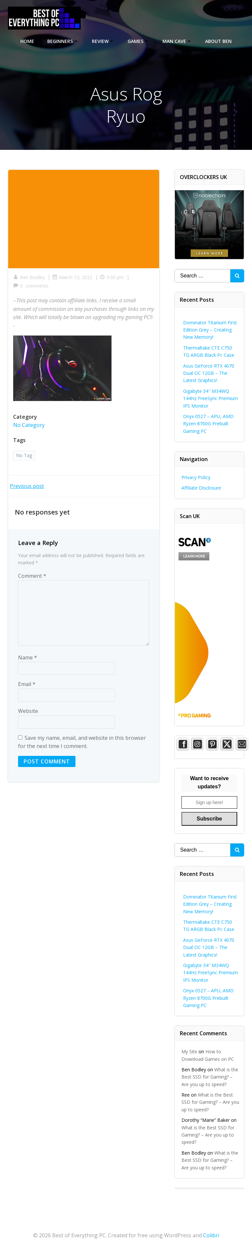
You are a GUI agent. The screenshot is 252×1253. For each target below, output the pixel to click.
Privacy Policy (195, 477)
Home (27, 41)
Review (103, 41)
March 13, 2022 (72, 277)
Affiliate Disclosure (201, 488)
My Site (189, 1051)
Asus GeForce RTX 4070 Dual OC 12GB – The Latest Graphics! (208, 373)
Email (26, 684)
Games (138, 41)
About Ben (218, 41)
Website (28, 711)
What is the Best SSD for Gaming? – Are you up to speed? (209, 1076)
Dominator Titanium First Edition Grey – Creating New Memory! (210, 329)
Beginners (63, 41)
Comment (32, 575)
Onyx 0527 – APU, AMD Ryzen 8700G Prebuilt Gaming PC (208, 423)
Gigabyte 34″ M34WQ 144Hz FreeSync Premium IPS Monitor (210, 398)
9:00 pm (112, 277)
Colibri (211, 1235)
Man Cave (177, 41)
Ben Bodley (29, 277)
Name (27, 657)
